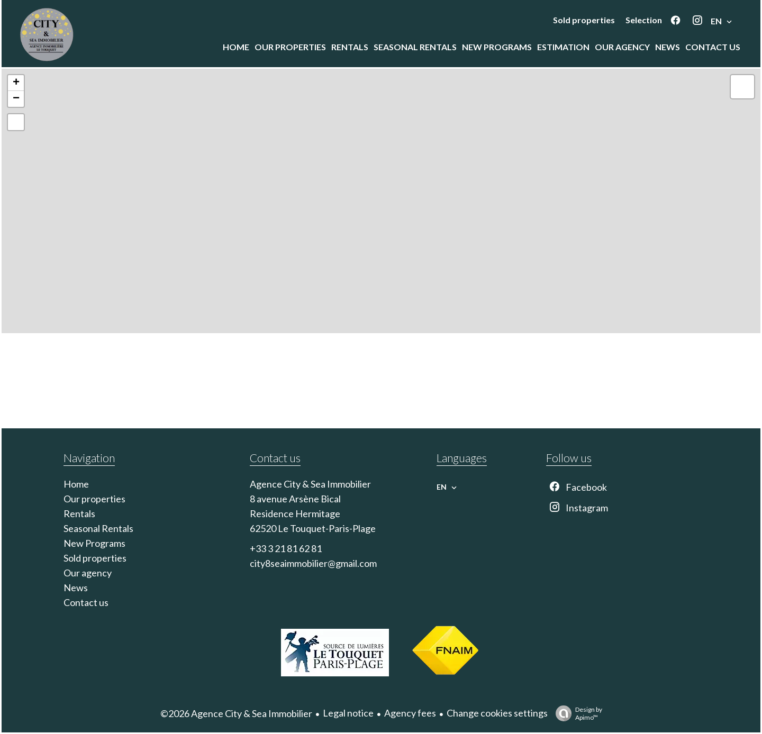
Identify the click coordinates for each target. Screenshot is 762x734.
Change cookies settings (497, 713)
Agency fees (410, 713)
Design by (576, 713)
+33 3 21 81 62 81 (286, 548)
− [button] (16, 99)
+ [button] (16, 83)
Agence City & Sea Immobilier (310, 484)
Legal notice (348, 713)
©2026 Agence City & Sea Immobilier (236, 713)
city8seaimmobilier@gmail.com (313, 563)
